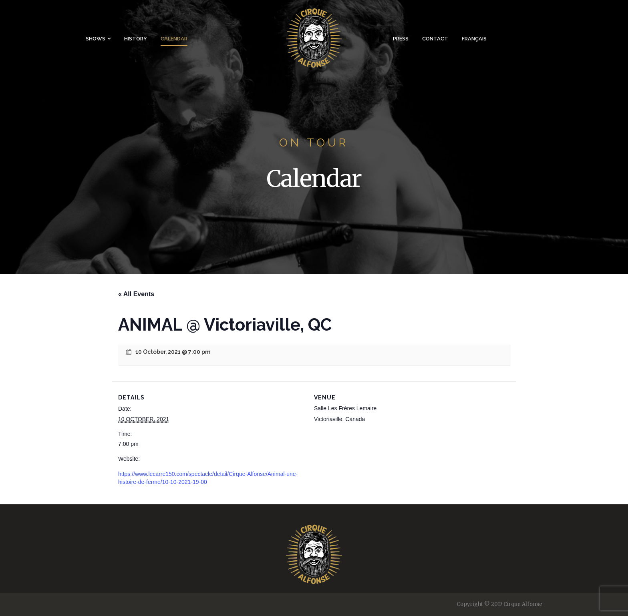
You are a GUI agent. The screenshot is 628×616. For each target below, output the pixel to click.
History (135, 39)
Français (474, 39)
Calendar (174, 39)
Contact (435, 39)
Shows (95, 39)
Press (401, 39)
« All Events (136, 294)
